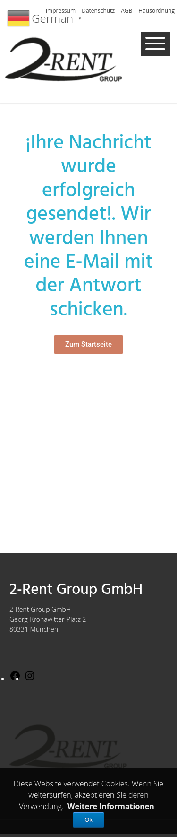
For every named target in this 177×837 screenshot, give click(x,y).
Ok (88, 819)
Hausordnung (156, 11)
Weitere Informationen (110, 806)
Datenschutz (98, 11)
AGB (126, 11)
